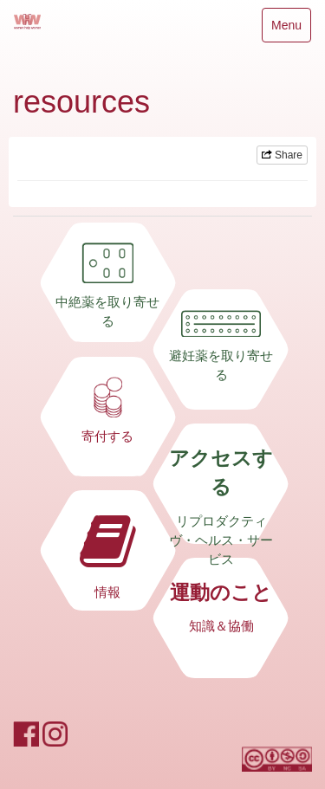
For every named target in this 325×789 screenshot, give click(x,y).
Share (282, 155)
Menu (286, 29)
